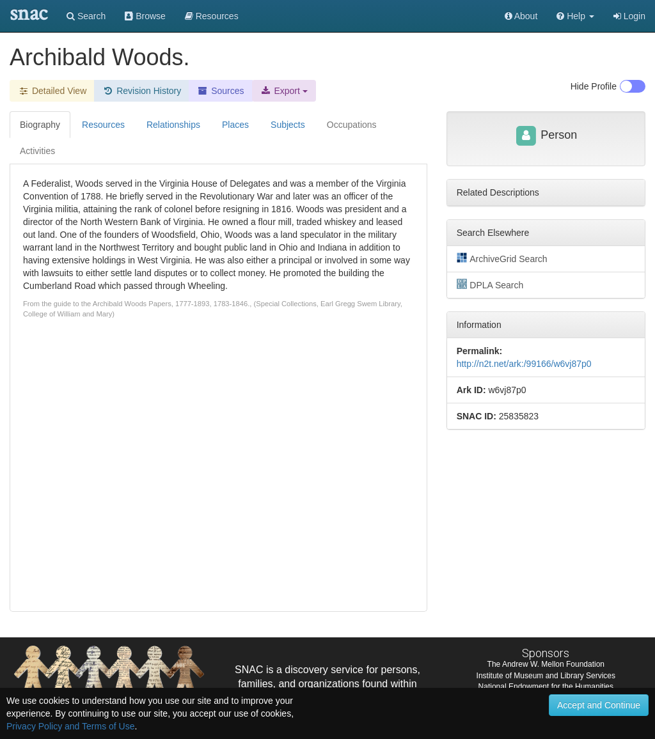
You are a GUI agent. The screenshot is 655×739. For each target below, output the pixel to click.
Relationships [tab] (173, 125)
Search (86, 16)
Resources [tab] (103, 125)
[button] (575, 16)
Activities (37, 151)
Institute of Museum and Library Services (546, 675)
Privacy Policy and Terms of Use (70, 726)
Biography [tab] (40, 125)
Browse (145, 16)
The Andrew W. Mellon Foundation (545, 664)
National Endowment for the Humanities (545, 686)
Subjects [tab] (288, 125)
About (521, 16)
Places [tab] (235, 125)
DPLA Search (490, 284)
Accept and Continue (598, 705)
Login (629, 16)
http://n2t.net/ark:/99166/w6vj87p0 (524, 364)
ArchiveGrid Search (502, 258)
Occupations (352, 125)
